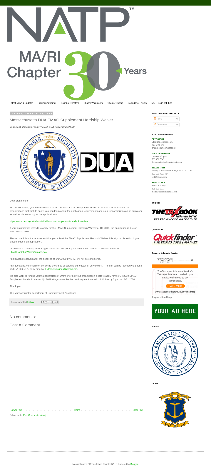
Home (77, 410)
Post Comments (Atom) (34, 415)
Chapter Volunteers (93, 103)
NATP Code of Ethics (161, 103)
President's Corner (47, 103)
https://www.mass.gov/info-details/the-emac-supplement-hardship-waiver (49, 221)
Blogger (134, 464)
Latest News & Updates (21, 103)
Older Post (138, 410)
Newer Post (16, 410)
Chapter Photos (115, 103)
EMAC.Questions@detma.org (61, 269)
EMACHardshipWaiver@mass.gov (28, 252)
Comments (160, 124)
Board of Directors (70, 103)
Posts (158, 118)
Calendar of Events (137, 103)
